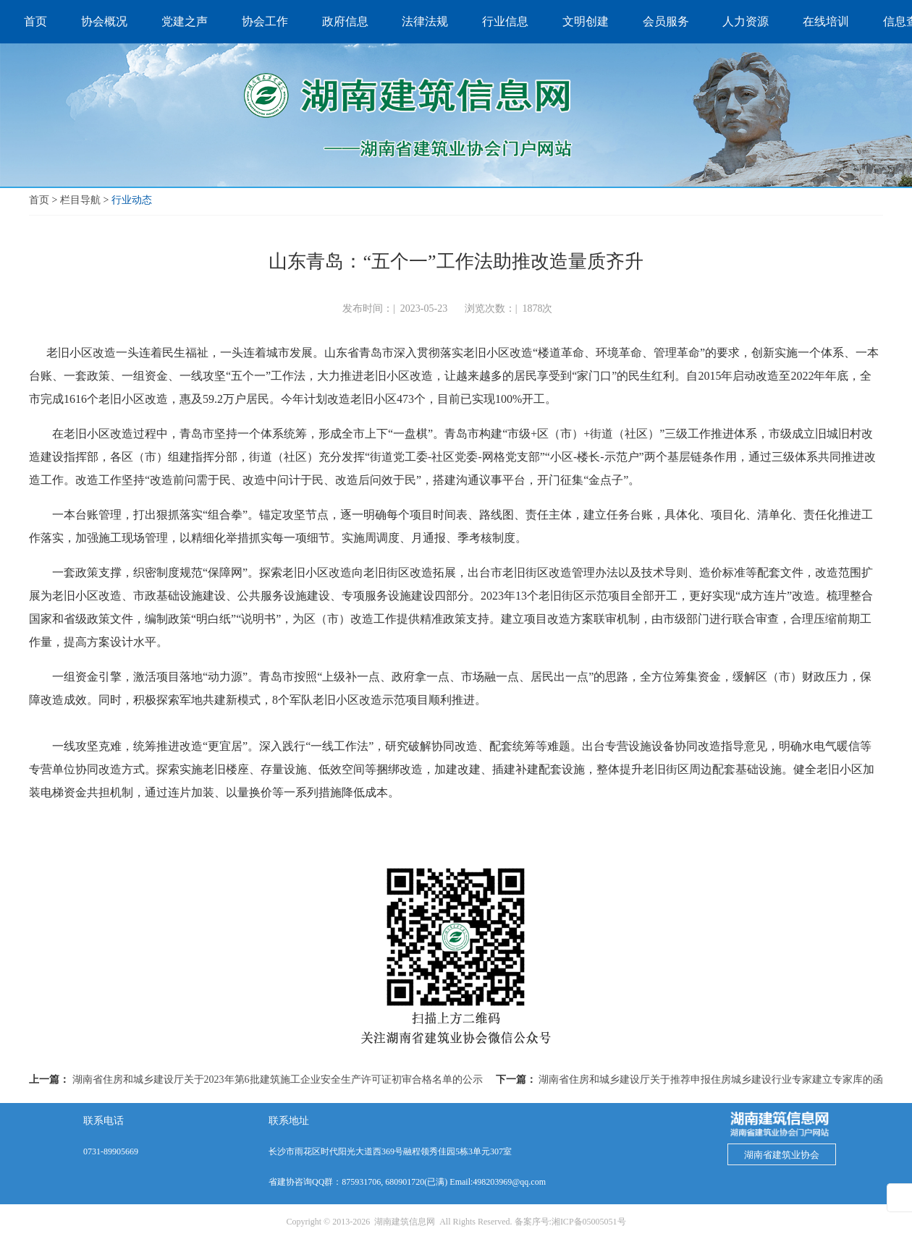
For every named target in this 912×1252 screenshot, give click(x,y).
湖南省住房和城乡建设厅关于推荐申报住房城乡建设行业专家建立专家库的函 (711, 1079)
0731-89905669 (110, 1151)
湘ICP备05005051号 (589, 1222)
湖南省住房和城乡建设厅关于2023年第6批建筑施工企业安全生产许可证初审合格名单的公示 (277, 1079)
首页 (39, 200)
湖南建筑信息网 (404, 1222)
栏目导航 (80, 200)
